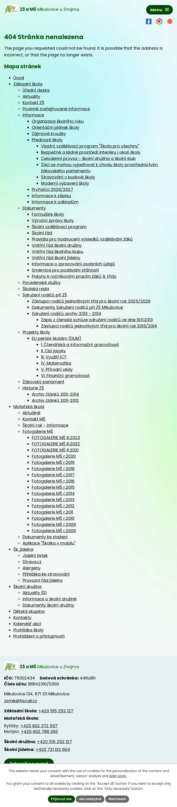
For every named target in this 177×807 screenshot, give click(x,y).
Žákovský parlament (43, 382)
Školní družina (27, 586)
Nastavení (119, 798)
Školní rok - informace (45, 425)
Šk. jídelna (23, 549)
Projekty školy (36, 332)
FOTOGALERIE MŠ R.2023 (56, 437)
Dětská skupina (28, 611)
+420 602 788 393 (39, 732)
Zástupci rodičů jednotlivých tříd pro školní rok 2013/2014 (99, 326)
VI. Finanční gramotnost (65, 375)
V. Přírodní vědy (57, 369)
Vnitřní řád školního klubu (57, 251)
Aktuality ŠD (35, 593)
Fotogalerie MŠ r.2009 (54, 524)
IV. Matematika (56, 363)
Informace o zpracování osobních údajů (73, 264)
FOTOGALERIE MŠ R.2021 (55, 450)
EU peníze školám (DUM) (56, 338)
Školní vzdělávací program (59, 227)
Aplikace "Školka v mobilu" (49, 543)
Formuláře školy (48, 214)
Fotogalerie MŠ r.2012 (53, 506)
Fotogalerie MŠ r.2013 (53, 500)
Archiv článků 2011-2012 (55, 400)
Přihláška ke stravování (46, 574)
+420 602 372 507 (39, 726)
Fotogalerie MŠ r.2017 (53, 475)
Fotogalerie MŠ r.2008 (54, 531)
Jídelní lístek (35, 555)
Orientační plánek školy (55, 127)
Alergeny (32, 568)
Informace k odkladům (55, 202)
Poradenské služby (42, 282)
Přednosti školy (47, 140)
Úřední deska (36, 90)
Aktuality (31, 96)
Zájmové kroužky (49, 133)
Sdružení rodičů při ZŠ (45, 295)
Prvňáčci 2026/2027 (52, 189)
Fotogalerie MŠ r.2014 (53, 493)
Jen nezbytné (90, 798)
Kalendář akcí (27, 624)
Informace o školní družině (50, 599)
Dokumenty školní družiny (48, 605)
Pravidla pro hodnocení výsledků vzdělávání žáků (82, 239)
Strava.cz (32, 562)
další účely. (118, 775)
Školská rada (36, 289)
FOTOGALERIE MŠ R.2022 (56, 444)
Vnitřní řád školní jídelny (56, 258)
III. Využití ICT (54, 357)
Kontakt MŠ (34, 419)
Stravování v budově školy (68, 177)
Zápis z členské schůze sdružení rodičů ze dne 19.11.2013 (97, 320)
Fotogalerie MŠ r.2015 (53, 487)
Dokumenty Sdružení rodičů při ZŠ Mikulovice (77, 307)
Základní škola (27, 84)
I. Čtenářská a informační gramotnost (80, 344)
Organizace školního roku (58, 121)
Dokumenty (34, 208)
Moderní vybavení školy (65, 183)
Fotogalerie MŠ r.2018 (53, 469)
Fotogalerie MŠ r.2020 (54, 456)
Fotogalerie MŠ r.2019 (53, 462)
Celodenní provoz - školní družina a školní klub (88, 158)
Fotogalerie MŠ (38, 431)
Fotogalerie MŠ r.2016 (53, 481)
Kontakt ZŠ (33, 102)
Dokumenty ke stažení (45, 537)
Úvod (18, 78)
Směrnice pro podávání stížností (65, 270)
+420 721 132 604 (52, 750)
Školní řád (42, 233)
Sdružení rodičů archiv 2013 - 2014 (66, 313)
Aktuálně (31, 413)
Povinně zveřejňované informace (56, 109)
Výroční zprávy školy (53, 220)
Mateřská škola (28, 406)
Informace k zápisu (51, 196)
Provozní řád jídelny (43, 580)
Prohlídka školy (28, 630)
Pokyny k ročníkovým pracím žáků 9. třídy (74, 276)
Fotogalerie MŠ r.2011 (52, 512)
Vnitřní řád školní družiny (57, 245)
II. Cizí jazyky (53, 351)
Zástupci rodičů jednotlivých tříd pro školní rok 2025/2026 (91, 301)
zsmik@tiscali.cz (20, 701)
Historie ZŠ (33, 388)
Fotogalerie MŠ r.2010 (53, 518)
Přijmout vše (60, 798)
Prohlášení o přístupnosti (39, 636)
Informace (33, 115)
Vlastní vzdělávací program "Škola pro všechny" (90, 146)
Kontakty (22, 617)
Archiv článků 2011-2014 (55, 394)
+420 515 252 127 (55, 711)
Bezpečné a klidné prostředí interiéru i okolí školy (90, 152)
